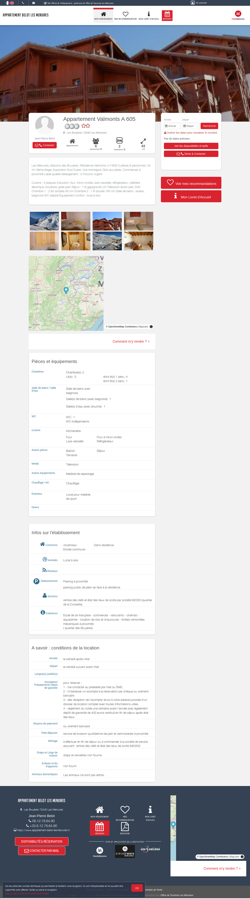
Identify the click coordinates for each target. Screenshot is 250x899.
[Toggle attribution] (151, 326)
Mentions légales (95, 890)
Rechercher (209, 125)
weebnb (73, 896)
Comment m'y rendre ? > (131, 341)
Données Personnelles (117, 890)
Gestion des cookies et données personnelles (28, 892)
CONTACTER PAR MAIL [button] (41, 854)
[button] (45, 145)
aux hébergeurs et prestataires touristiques (117, 896)
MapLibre (143, 326)
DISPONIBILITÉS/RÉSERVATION (41, 843)
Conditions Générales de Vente (146, 890)
